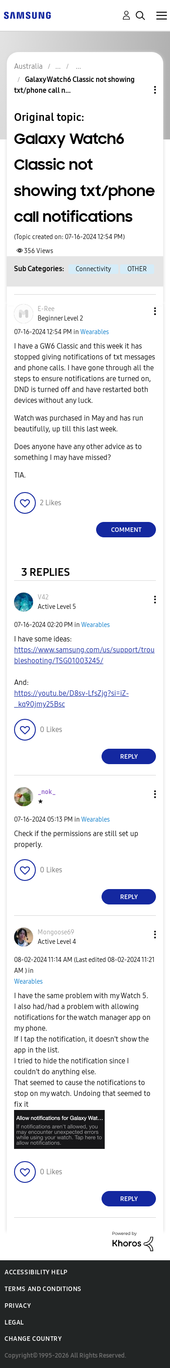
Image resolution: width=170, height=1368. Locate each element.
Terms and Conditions (43, 1289)
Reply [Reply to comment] (129, 757)
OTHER (137, 269)
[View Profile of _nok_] (47, 792)
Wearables (94, 332)
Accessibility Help (36, 1272)
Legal (14, 1322)
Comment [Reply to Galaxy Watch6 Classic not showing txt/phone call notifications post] (126, 530)
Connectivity (93, 269)
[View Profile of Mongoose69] (56, 932)
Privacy (18, 1306)
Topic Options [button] (139, 90)
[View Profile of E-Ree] (46, 309)
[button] (140, 311)
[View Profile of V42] (43, 597)
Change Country (33, 1339)
